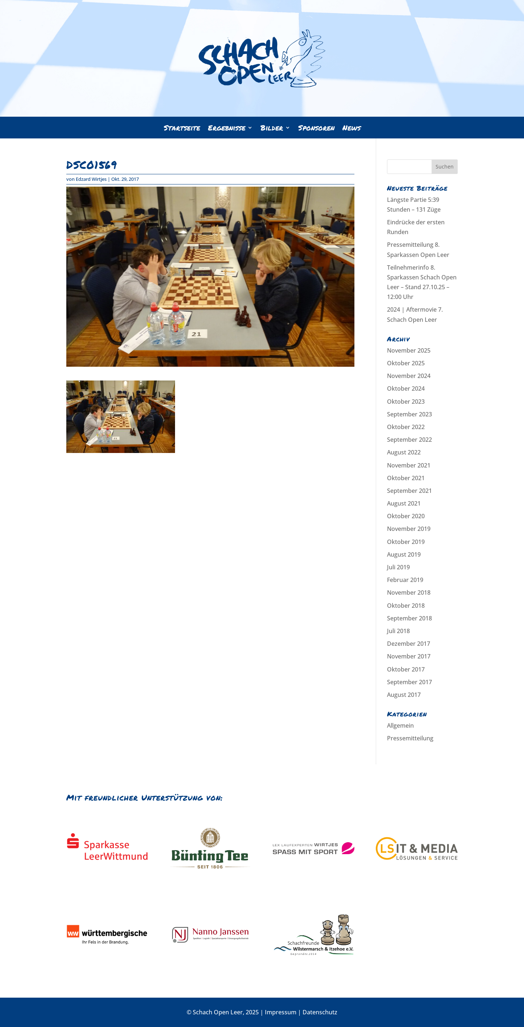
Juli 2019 (398, 567)
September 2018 (409, 618)
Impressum (280, 1012)
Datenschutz (320, 1012)
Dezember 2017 (408, 644)
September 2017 (409, 682)
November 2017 (409, 656)
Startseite (182, 129)
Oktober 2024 (406, 388)
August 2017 (404, 695)
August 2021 (404, 503)
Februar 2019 (405, 580)
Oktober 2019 (406, 542)
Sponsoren (316, 129)
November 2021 (409, 465)
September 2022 (409, 440)
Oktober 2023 (406, 402)
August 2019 (404, 554)
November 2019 (409, 529)
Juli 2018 (398, 631)
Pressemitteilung (410, 738)
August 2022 (404, 452)
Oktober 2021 (406, 478)
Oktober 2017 (406, 669)
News (351, 129)
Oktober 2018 (406, 606)
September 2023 (409, 414)
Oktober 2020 (406, 516)
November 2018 (409, 592)
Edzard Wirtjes (91, 179)
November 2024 (409, 376)
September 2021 (409, 491)
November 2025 (409, 350)
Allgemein (400, 725)
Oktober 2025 (406, 363)
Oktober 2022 (406, 427)
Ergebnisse (226, 129)
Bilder (272, 129)
